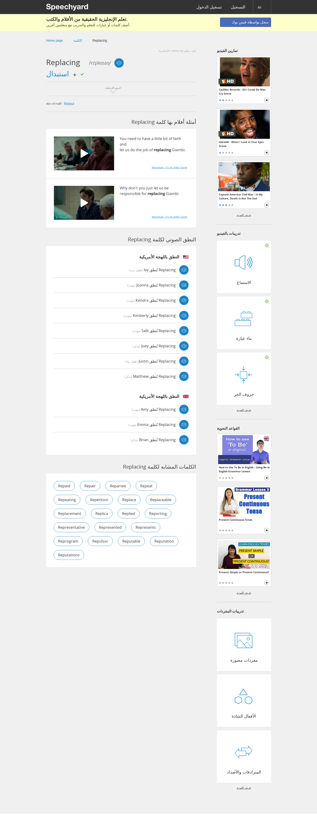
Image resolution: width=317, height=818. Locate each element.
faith (177, 138)
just (149, 188)
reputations (69, 555)
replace (69, 103)
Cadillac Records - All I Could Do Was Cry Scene (242, 91)
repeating (67, 499)
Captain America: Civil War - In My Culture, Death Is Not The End (241, 196)
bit (165, 138)
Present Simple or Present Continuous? (244, 572)
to (139, 138)
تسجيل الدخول (209, 7)
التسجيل (238, 7)
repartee (118, 485)
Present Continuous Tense (235, 519)
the (139, 149)
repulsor (100, 541)
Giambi (178, 149)
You (123, 138)
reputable (131, 541)
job (145, 149)
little (158, 138)
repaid (64, 485)
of (170, 138)
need (131, 138)
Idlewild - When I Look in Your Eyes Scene (241, 144)
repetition (99, 499)
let (122, 149)
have (146, 138)
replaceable (161, 499)
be (166, 188)
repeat (146, 485)
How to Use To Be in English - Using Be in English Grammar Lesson (244, 469)
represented (110, 527)
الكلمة (77, 40)
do (132, 149)
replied (128, 513)
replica (101, 513)
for (144, 193)
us (127, 149)
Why (123, 188)
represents (146, 527)
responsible (130, 193)
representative (71, 527)
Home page (54, 40)
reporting (158, 513)
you (142, 188)
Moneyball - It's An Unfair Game (169, 167)
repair (90, 485)
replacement (69, 513)
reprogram (68, 541)
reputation (164, 541)
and (123, 144)
